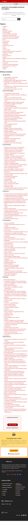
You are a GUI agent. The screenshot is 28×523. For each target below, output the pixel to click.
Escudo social (7, 326)
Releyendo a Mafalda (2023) (10, 119)
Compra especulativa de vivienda (11, 317)
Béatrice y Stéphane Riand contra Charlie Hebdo (15, 329)
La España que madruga (9, 227)
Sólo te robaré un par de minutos (10, 61)
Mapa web (18, 492)
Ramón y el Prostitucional (10, 208)
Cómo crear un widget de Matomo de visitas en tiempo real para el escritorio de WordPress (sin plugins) (15, 362)
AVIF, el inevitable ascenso (10, 393)
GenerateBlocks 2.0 (8, 403)
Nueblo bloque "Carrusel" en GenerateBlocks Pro (15, 353)
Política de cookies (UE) (7, 487)
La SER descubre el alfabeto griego (12, 256)
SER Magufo (7, 240)
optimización (18, 470)
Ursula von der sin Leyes (9, 304)
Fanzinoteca (5, 44)
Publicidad (5, 54)
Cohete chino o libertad (9, 275)
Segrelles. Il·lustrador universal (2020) (12, 128)
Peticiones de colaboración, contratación (12, 51)
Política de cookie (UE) (8, 52)
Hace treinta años (8, 217)
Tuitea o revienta (8, 252)
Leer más (16, 468)
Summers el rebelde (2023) (10, 106)
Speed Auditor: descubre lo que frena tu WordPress (15, 351)
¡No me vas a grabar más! (10, 182)
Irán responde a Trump (9, 289)
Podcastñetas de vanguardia (10, 176)
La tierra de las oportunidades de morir (13, 333)
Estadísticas (5, 42)
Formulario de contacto (8, 45)
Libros (4, 47)
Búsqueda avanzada (7, 31)
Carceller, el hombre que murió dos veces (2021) (15, 134)
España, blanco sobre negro (10, 285)
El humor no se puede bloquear (11, 303)
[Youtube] (15, 474)
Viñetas (4, 68)
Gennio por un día (8, 185)
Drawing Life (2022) (8, 131)
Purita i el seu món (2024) (10, 111)
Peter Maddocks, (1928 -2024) (11, 77)
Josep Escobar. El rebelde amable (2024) (13, 103)
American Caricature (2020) (10, 132)
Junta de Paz (7, 335)
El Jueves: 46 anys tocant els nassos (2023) (13, 112)
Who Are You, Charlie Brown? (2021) (12, 138)
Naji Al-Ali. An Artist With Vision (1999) (12, 97)
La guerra (6, 308)
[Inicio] (3, 4)
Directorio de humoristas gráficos (10, 38)
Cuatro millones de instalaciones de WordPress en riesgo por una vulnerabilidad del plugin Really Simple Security (15, 410)
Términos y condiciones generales (10, 64)
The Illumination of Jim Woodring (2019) (13, 118)
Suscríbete (13, 450)
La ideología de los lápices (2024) (11, 93)
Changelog (18, 495)
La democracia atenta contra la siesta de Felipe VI (15, 234)
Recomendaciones (7, 55)
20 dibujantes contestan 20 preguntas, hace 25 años (16, 199)
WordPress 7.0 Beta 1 (9, 343)
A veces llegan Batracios (9, 177)
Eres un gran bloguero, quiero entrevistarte (14, 169)
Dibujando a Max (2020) (9, 141)
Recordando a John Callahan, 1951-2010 (13, 89)
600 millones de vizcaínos (10, 262)
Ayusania (6, 319)
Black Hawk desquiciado (9, 279)
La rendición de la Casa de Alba (11, 327)
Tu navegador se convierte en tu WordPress (14, 342)
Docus (4, 39)
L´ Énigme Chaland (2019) (10, 140)
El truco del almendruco (9, 237)
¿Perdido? (5, 26)
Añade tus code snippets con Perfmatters (13, 359)
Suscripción (5, 63)
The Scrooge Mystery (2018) (10, 124)
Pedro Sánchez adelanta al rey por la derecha (14, 239)
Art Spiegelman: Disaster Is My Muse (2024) (14, 102)
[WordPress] (12, 474)
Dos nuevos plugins (8, 352)
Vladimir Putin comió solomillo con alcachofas (14, 253)
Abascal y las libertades (9, 284)
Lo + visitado (5, 489)
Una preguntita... (8, 179)
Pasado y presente (8, 310)
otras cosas (6, 470)
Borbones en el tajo (8, 244)
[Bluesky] (20, 474)
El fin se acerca (7, 230)
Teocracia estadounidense (10, 305)
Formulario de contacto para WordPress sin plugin (15, 401)
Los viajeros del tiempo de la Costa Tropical (14, 198)
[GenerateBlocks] (24, 515)
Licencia (4, 48)
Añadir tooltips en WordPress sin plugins (13, 374)
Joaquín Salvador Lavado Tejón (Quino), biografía (15, 80)
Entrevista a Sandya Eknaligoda (11, 163)
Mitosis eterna (7, 316)
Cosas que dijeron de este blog (10, 34)
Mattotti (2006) (7, 127)
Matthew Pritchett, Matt (9, 79)
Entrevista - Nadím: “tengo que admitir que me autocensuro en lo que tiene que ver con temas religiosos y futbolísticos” (15, 160)
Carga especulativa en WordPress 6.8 (12, 397)
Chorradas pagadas (8, 263)
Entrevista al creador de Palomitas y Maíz (13, 170)
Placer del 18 (7, 172)
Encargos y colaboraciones (19, 484)
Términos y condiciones (7, 485)
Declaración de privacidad (7, 483)
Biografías (5, 29)
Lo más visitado (6, 49)
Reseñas (5, 57)
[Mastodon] (17, 474)
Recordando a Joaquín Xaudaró (11, 218)
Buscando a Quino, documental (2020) (13, 143)
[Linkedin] (8, 474)
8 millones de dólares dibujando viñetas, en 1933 (15, 215)
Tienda (4, 494)
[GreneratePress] (22, 515)
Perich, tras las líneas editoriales (11, 214)
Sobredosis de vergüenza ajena (11, 266)
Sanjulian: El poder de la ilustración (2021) (13, 129)
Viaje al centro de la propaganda (11, 265)
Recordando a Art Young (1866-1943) (12, 81)
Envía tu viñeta (6, 41)
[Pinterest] (10, 474)
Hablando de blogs (8, 186)
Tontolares (5, 67)
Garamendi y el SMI (8, 314)
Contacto (4, 493)
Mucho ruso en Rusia (9, 255)
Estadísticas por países (20, 486)
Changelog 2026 (6, 32)
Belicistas (6, 297)
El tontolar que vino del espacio (11, 228)
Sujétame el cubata (8, 260)
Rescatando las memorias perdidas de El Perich (15, 201)
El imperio (6, 301)
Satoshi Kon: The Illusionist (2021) (11, 116)
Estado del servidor (20, 488)
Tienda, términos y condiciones (10, 65)
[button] (25, 1)
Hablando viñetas (8, 180)
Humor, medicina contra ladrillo (11, 183)
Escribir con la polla (8, 246)
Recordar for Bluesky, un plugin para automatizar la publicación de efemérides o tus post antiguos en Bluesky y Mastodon (16, 357)
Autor (4, 28)
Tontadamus (7, 236)
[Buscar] (18, 19)
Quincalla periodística (9, 223)
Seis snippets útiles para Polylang (11, 404)
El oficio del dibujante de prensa (11, 167)
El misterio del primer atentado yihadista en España (16, 194)
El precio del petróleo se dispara (11, 307)
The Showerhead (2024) (9, 105)
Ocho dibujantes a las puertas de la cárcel (13, 212)
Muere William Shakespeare (10, 274)
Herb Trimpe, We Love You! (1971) (11, 113)
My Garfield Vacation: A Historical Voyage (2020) (15, 115)
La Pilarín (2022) (8, 125)
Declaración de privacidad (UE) (10, 35)
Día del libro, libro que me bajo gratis (11, 36)
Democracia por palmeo (9, 250)
